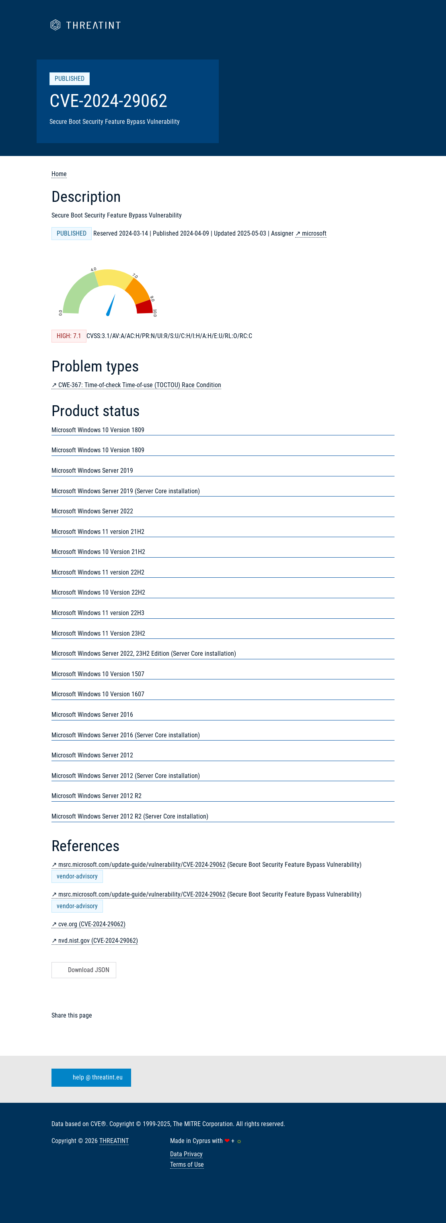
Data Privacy (186, 1154)
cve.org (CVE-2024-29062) (91, 924)
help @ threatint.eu (90, 1077)
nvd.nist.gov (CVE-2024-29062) (98, 940)
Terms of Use (187, 1164)
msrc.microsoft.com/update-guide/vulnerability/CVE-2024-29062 (142, 864)
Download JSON (83, 970)
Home (59, 174)
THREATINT (114, 1141)
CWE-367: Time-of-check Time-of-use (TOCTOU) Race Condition (139, 385)
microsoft (314, 233)
